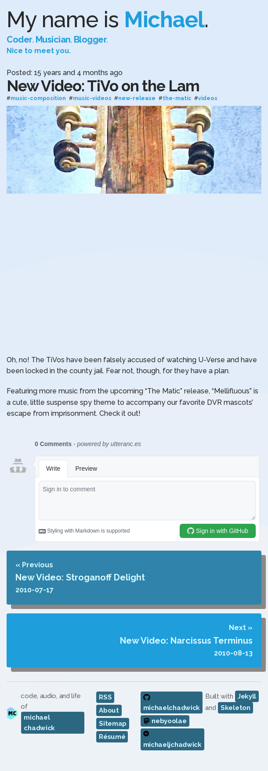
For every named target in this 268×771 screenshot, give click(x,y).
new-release (137, 98)
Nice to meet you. (39, 51)
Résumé (112, 737)
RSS (105, 697)
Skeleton (235, 708)
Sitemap (113, 724)
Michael (164, 19)
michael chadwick (39, 722)
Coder (20, 39)
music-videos (92, 98)
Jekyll (247, 696)
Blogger (90, 39)
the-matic (177, 98)
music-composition (38, 98)
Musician (53, 39)
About (109, 710)
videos (207, 98)
